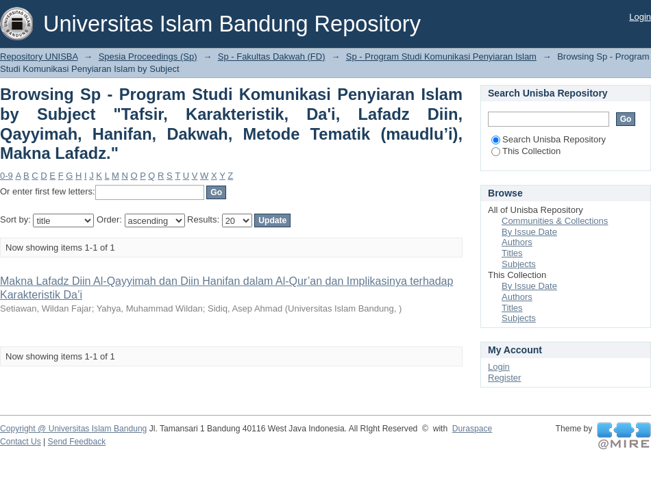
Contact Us (20, 441)
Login (640, 17)
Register (504, 377)
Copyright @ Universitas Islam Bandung (73, 428)
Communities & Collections (555, 221)
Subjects (519, 264)
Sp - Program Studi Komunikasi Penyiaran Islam (441, 56)
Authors (517, 242)
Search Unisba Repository (548, 139)
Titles (512, 253)
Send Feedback (77, 441)
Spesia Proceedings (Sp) (148, 56)
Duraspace (472, 428)
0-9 (6, 175)
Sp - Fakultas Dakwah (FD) (272, 56)
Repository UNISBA (38, 56)
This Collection (526, 151)
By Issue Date (529, 232)
